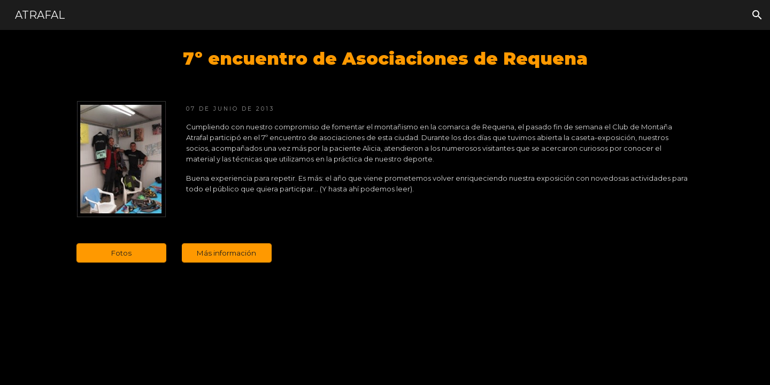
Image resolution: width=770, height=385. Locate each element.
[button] (757, 15)
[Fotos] (121, 252)
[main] (385, 59)
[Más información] (226, 252)
